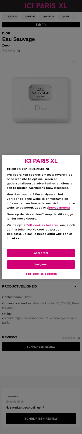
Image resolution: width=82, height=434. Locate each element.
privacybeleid (59, 207)
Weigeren (41, 264)
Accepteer (41, 253)
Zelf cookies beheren (42, 225)
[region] (41, 217)
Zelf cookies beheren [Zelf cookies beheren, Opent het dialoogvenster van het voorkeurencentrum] (41, 274)
